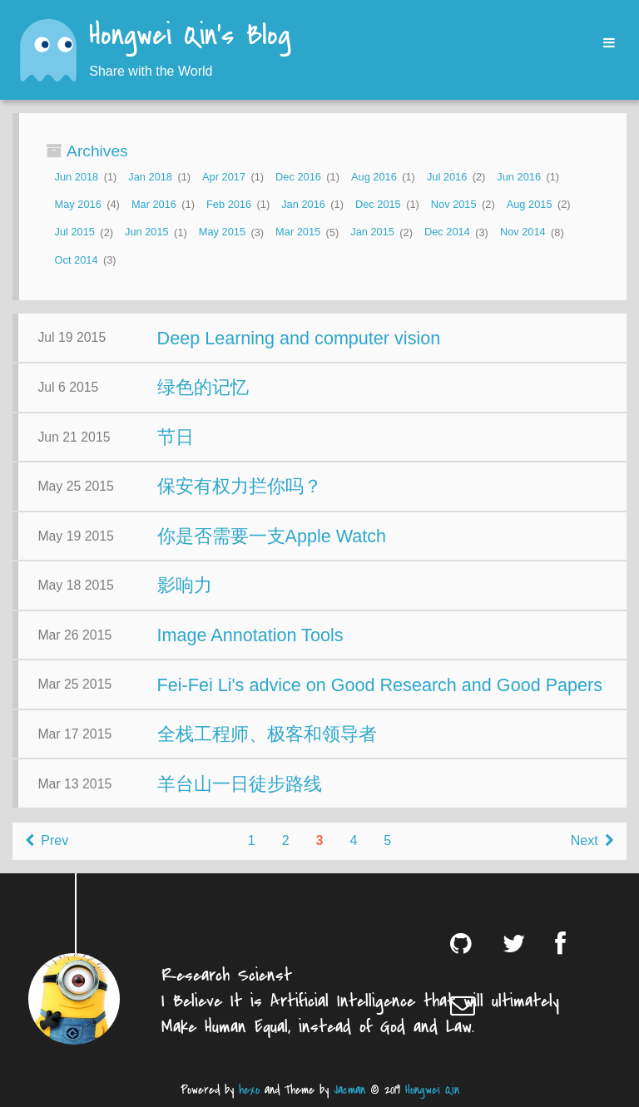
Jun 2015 (147, 232)
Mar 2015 (297, 232)
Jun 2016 (519, 176)
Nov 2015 (454, 204)
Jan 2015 (372, 232)
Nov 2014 (523, 232)
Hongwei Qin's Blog (189, 36)
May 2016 (78, 204)
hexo (249, 1090)
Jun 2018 (77, 176)
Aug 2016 (374, 176)
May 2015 (222, 232)
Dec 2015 (378, 204)
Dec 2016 (298, 176)
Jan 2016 (303, 204)
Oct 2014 (76, 260)
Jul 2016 (447, 176)
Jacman (349, 1090)
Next (592, 840)
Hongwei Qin (432, 1090)
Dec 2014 (447, 232)
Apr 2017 (223, 176)
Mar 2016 (153, 204)
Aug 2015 (529, 204)
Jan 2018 (150, 176)
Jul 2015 (75, 232)
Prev (47, 840)
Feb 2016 (228, 204)
